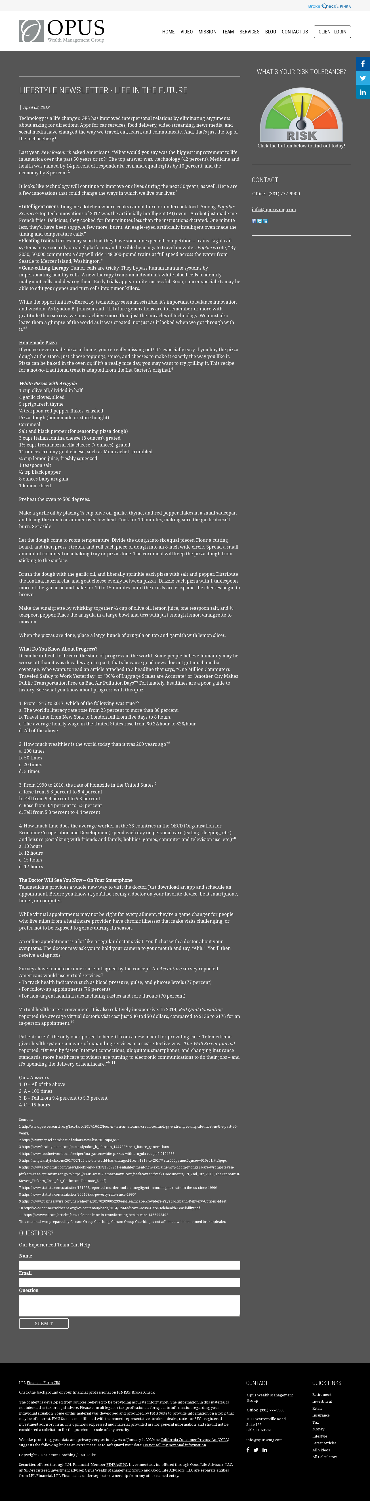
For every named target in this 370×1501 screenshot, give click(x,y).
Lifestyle (319, 1436)
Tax (315, 1422)
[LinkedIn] (264, 1450)
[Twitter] (255, 1450)
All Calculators (324, 1456)
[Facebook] (247, 1450)
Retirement (321, 1394)
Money (318, 1429)
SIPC (123, 1464)
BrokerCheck (143, 1392)
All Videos (321, 1450)
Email (25, 1273)
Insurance (321, 1415)
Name (25, 1256)
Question (28, 1290)
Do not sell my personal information (174, 1444)
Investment (322, 1401)
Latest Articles (324, 1442)
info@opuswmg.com (274, 209)
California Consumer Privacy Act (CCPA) (195, 1439)
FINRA (112, 1464)
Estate (317, 1408)
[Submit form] (44, 1323)
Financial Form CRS (43, 1382)
